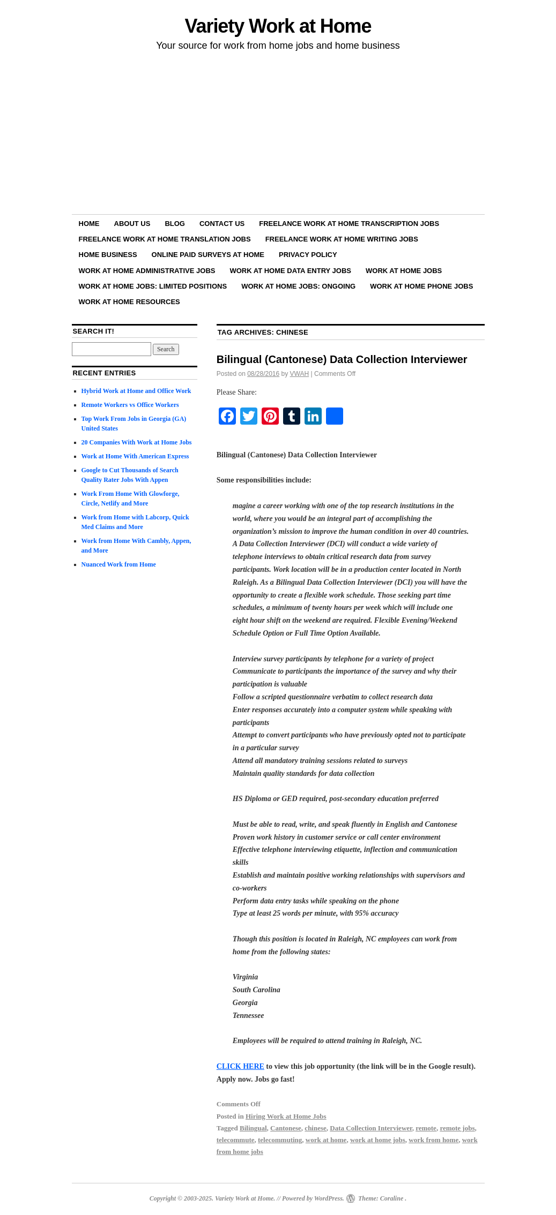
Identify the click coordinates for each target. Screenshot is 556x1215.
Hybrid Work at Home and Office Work (136, 391)
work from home (433, 1140)
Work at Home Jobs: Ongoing (298, 286)
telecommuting (280, 1140)
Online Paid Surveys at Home (208, 255)
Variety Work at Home (278, 26)
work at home (326, 1140)
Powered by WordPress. (313, 1198)
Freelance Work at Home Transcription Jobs (349, 224)
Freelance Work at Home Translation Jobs (165, 239)
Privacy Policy (308, 255)
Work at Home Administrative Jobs (147, 271)
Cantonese (285, 1128)
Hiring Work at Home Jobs (286, 1116)
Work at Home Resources (129, 302)
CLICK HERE (240, 1066)
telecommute (236, 1140)
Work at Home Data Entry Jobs (290, 271)
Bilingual (253, 1128)
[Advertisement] (278, 134)
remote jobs (457, 1128)
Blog (175, 224)
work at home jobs (377, 1140)
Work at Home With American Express (135, 456)
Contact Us (221, 224)
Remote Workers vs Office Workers (130, 405)
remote (426, 1128)
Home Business (108, 255)
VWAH (299, 374)
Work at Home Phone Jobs (421, 286)
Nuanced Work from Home (118, 564)
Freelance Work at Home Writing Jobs (341, 239)
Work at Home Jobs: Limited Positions (153, 286)
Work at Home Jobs (404, 271)
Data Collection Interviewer (371, 1128)
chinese (315, 1128)
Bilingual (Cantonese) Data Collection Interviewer (342, 359)
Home (89, 224)
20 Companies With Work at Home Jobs (136, 442)
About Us (132, 224)
